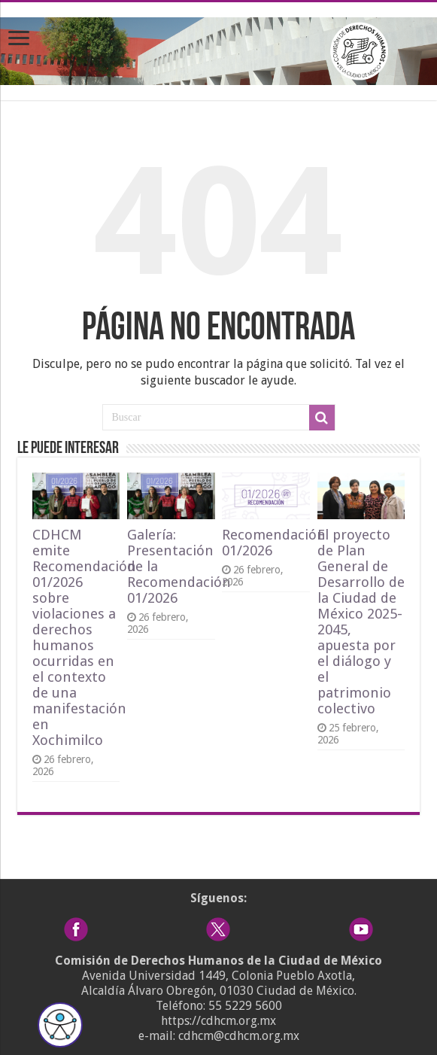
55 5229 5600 (245, 1006)
